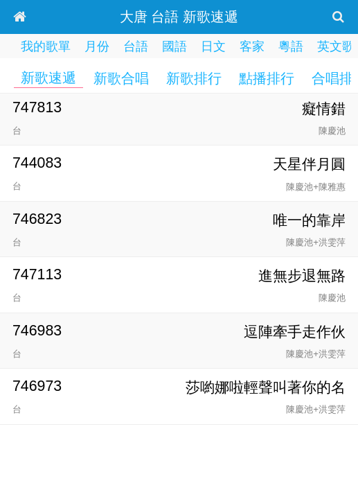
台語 (135, 46)
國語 (174, 46)
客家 (252, 46)
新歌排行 (194, 78)
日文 (213, 46)
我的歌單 (46, 46)
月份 (96, 46)
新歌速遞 (48, 77)
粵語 (290, 46)
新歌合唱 (121, 78)
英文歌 (336, 46)
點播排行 (266, 78)
